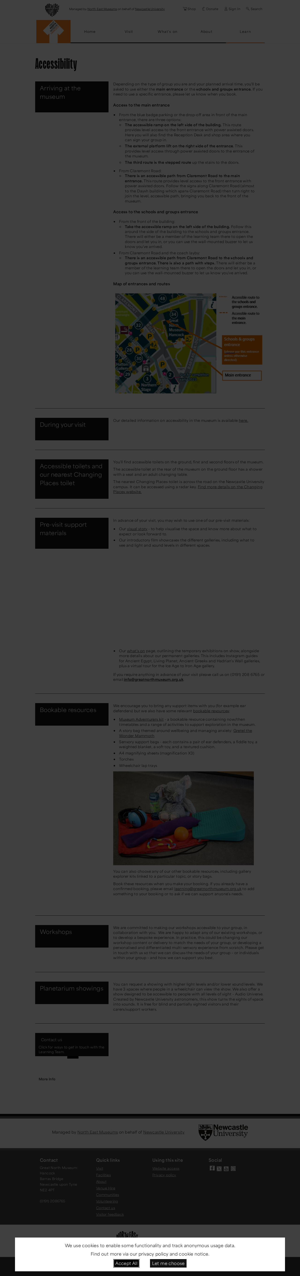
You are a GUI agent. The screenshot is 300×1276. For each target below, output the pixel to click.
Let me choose (168, 1263)
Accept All (126, 1263)
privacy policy (154, 1254)
